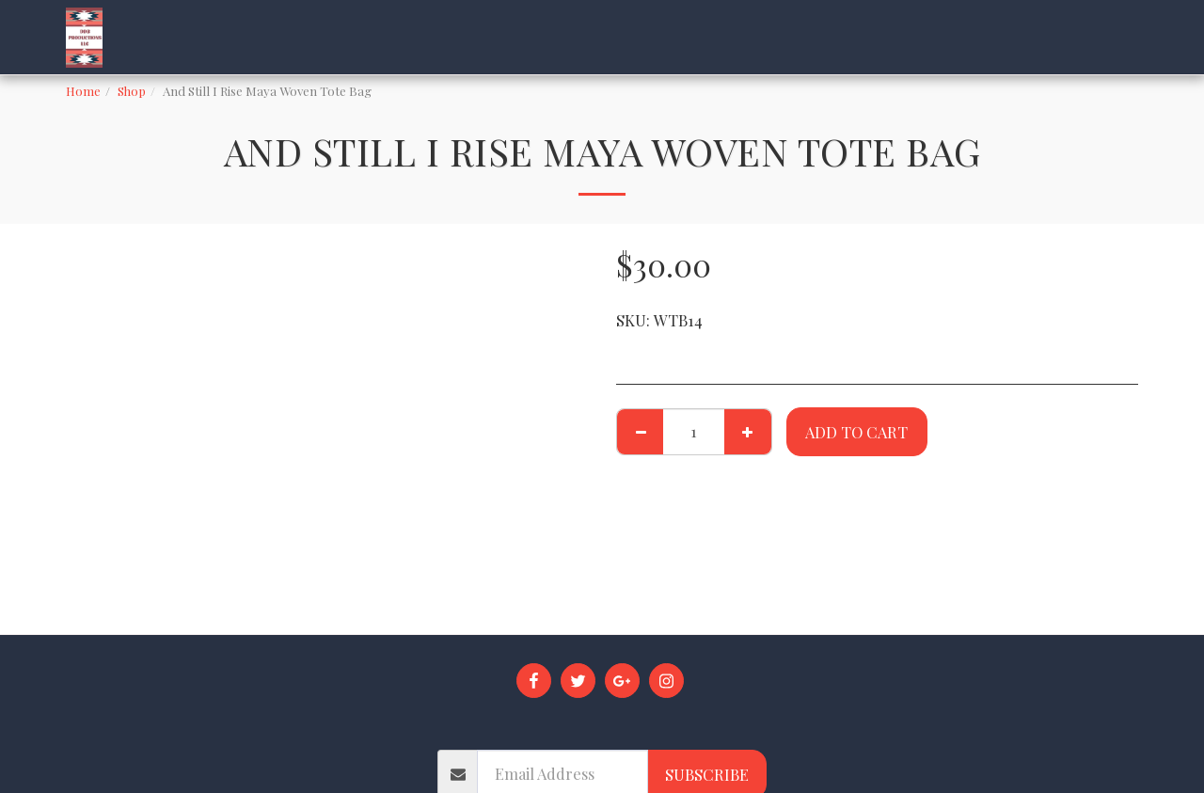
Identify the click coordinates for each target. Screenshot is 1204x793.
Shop (132, 91)
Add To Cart (856, 431)
